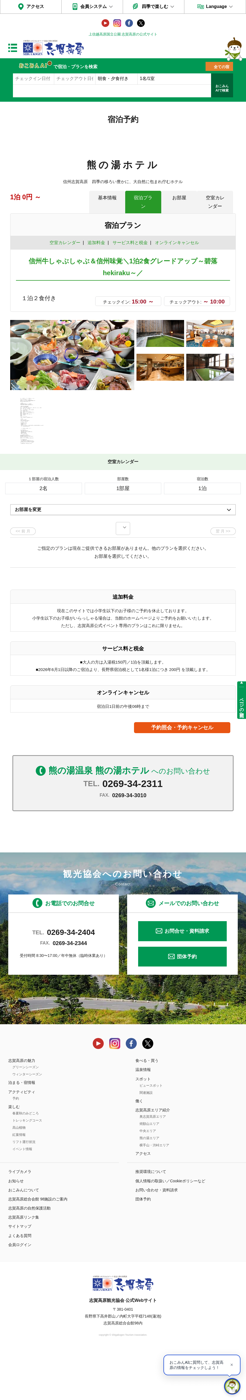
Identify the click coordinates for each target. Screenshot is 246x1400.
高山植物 (19, 1176)
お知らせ (16, 1229)
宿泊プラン (143, 202)
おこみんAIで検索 (222, 88)
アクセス (35, 6)
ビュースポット (151, 1134)
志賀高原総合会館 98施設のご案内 (37, 1248)
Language (216, 6)
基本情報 (107, 197)
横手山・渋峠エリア (154, 1194)
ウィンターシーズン (27, 1123)
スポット (143, 1127)
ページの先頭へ (241, 705)
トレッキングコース (27, 1169)
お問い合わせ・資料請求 (156, 1238)
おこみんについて (23, 1238)
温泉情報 (143, 1118)
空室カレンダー (215, 202)
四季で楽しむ (155, 6)
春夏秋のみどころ (25, 1162)
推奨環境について (150, 1220)
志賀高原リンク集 (23, 1266)
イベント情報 (22, 1198)
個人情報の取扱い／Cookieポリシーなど (170, 1229)
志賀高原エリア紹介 (152, 1158)
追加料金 (96, 242)
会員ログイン (19, 1293)
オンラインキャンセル (175, 242)
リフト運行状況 (23, 1190)
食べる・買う (146, 1109)
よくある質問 (19, 1284)
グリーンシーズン (25, 1116)
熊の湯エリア (149, 1187)
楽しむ (14, 1155)
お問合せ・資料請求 (187, 980)
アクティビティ (21, 1140)
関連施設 (146, 1141)
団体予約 (187, 1005)
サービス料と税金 (130, 242)
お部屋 (179, 197)
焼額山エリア (149, 1173)
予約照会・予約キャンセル (182, 776)
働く (139, 1149)
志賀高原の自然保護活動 (29, 1257)
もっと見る (211, 475)
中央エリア (148, 1180)
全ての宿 (221, 67)
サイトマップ (19, 1275)
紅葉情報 (19, 1183)
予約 (15, 1147)
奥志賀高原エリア (153, 1165)
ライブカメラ (19, 1220)
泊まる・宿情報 (21, 1131)
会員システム (93, 6)
